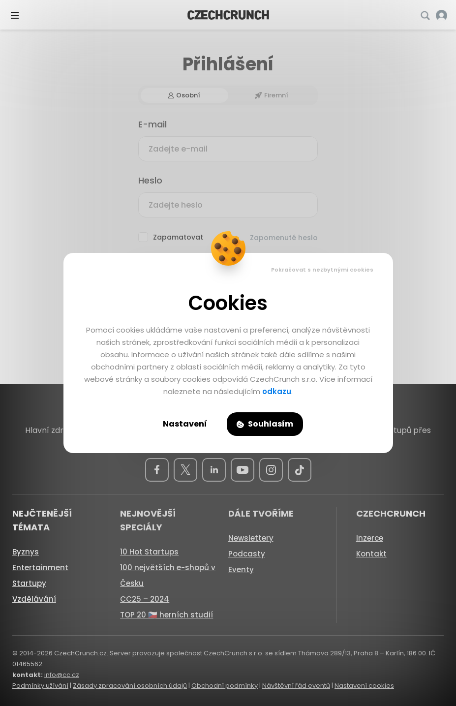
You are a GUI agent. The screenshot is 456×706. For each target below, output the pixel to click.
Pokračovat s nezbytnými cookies (322, 270)
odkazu (276, 391)
